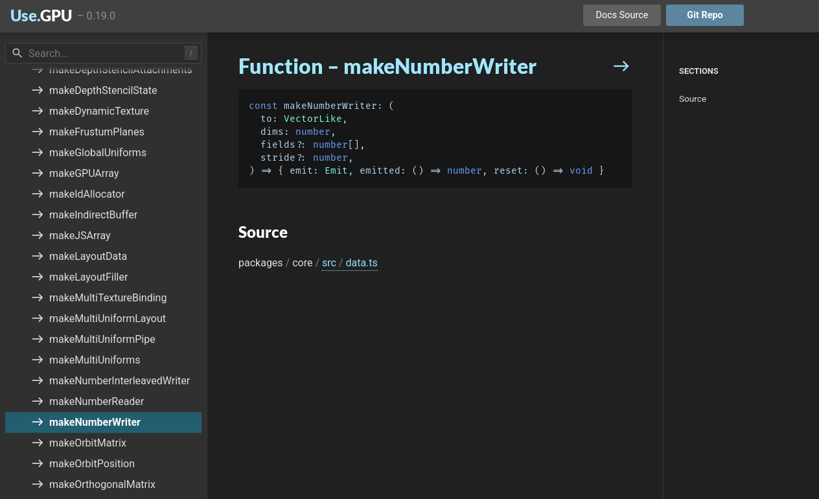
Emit (336, 170)
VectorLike (313, 118)
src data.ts (350, 263)
